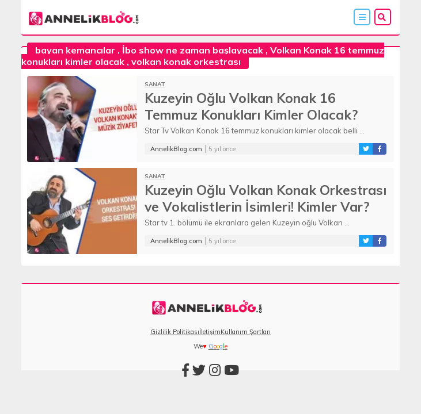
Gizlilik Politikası (174, 332)
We (198, 346)
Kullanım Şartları (246, 332)
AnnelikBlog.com (176, 149)
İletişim (210, 332)
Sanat (155, 84)
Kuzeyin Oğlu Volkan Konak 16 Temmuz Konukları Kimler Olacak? (251, 106)
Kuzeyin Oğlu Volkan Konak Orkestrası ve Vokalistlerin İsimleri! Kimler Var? (265, 198)
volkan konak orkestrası (186, 61)
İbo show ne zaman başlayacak (192, 50)
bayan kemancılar (75, 50)
